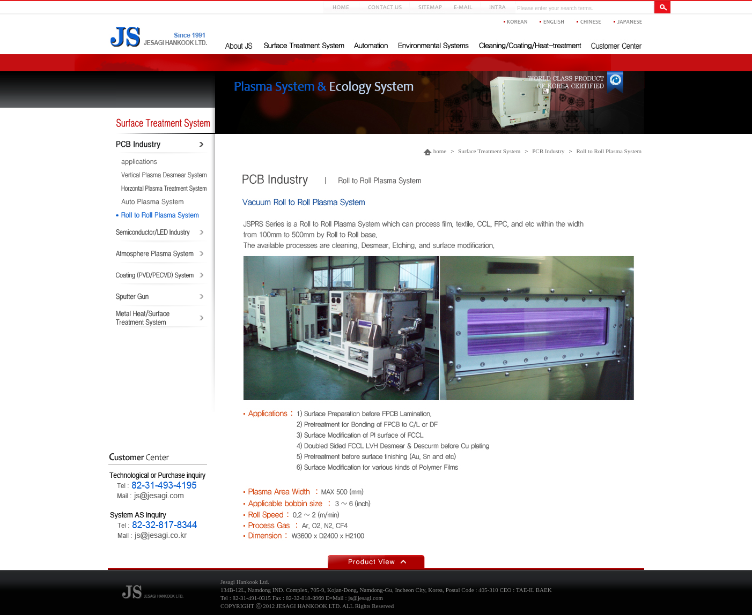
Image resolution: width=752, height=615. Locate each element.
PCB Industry (548, 151)
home (439, 151)
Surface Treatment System (489, 151)
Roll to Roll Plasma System (609, 151)
